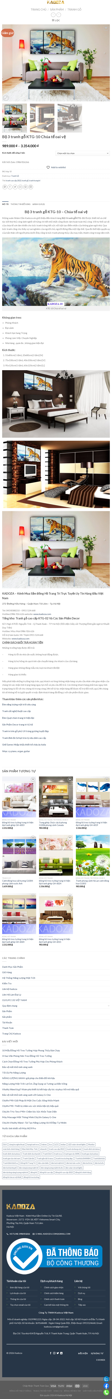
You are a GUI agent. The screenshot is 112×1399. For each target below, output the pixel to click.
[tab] (5, 204)
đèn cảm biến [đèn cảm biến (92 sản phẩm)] (43, 1163)
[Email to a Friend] (20, 187)
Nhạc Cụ (58, 1391)
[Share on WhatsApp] (4, 187)
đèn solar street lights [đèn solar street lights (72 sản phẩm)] (74, 1168)
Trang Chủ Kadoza (11, 1033)
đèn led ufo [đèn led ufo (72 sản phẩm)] (99, 1163)
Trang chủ (38, 9)
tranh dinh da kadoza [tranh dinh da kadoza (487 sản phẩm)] (11, 1154)
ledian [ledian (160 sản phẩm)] (63, 1144)
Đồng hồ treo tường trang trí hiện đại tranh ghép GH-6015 (54, 940)
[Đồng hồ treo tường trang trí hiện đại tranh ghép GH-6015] (56, 913)
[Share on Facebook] (10, 187)
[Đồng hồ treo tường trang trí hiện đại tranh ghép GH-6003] (19, 796)
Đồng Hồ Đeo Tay (72, 1391)
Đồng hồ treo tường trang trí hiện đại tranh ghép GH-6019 (91, 823)
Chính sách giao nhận (53, 1287)
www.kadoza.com (42, 614)
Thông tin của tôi (18, 1299)
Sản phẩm (7, 1016)
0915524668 (89, 1323)
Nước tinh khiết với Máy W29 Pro (19, 1128)
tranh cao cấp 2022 (13, 180)
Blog (80, 1299)
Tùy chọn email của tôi (20, 1305)
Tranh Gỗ (74, 9)
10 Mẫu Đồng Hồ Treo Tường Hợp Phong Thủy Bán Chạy (31, 1050)
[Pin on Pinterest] (25, 187)
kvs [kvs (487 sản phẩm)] (50, 1144)
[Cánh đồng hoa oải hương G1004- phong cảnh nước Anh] (19, 855)
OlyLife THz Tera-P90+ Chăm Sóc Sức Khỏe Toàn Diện (29, 1111)
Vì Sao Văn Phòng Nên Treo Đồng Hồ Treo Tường (27, 1055)
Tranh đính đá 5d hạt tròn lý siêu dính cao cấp (24, 737)
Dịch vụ (81, 1293)
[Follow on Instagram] (54, 1353)
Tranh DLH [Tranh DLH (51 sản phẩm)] (47, 1154)
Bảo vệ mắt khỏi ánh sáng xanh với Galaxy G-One (26, 1094)
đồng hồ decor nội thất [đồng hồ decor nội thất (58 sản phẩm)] (12, 1177)
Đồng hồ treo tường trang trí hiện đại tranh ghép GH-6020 (17, 940)
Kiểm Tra (6, 983)
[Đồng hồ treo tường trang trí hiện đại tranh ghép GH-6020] (19, 913)
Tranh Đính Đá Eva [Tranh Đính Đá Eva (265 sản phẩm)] (10, 1163)
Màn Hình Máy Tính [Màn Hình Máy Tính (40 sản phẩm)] (29, 1149)
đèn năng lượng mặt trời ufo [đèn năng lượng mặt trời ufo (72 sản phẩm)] (52, 1168)
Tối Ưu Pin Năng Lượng (14, 1072)
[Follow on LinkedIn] (61, 1353)
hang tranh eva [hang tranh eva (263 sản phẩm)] (33, 1144)
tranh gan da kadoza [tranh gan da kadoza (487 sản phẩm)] (90, 1154)
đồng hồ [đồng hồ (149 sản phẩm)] (34, 1172)
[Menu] (4, 3)
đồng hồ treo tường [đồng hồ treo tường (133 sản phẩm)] (31, 1177)
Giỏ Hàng (7, 972)
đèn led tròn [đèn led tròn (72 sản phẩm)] (87, 1163)
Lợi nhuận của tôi (18, 1293)
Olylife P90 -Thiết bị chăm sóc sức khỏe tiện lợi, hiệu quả (30, 1106)
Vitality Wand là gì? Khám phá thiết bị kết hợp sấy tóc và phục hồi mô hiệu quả (40, 1089)
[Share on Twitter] (15, 187)
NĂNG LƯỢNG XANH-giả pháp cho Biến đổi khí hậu (28, 1078)
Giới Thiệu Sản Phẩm (92, 1391)
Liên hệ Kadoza (9, 989)
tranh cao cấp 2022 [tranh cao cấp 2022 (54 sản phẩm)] (56, 1149)
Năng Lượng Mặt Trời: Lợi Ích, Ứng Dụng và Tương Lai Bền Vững (34, 1083)
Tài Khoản (7, 1022)
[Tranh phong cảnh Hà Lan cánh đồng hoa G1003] (93, 855)
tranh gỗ (25, 180)
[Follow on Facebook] (51, 1353)
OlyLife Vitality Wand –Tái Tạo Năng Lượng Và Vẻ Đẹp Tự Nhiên (34, 1122)
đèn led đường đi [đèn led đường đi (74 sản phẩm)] (9, 1168)
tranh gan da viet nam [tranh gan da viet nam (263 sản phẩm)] (11, 1158)
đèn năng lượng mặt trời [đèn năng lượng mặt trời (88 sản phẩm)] (28, 1168)
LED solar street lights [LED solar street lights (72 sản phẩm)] (77, 1144)
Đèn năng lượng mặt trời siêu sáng (19, 704)
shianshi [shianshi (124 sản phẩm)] (43, 1149)
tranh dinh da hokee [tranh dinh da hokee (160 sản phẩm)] (92, 1149)
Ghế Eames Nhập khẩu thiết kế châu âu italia (24, 744)
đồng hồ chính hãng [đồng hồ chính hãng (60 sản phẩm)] (83, 1172)
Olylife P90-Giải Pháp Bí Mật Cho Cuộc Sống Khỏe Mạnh (30, 1100)
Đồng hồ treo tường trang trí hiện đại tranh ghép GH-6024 (54, 882)
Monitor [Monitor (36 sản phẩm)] (91, 1144)
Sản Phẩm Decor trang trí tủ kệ (17, 724)
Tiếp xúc (82, 1305)
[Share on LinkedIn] (30, 187)
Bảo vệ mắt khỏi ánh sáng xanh (17, 1067)
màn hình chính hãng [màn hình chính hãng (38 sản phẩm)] (11, 1149)
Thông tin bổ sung (21, 204)
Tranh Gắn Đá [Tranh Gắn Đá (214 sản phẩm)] (28, 1158)
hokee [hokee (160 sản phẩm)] (44, 1144)
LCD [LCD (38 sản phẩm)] (56, 1144)
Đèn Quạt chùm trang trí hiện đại (18, 717)
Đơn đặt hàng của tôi (19, 1287)
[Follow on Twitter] (58, 1353)
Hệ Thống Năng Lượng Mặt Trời (18, 977)
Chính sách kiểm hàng (53, 1293)
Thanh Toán (8, 1028)
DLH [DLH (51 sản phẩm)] (5, 1144)
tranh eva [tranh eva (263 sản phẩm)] (58, 1154)
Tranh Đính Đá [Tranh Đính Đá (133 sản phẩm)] (99, 1158)
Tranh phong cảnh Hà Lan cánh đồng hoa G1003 (92, 882)
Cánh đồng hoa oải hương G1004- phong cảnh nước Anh (17, 882)
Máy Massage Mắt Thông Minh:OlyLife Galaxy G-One (29, 1117)
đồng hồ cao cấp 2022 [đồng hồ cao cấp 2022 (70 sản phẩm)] (64, 1172)
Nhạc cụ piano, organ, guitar (16, 751)
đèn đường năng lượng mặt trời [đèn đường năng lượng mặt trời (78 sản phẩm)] (15, 1172)
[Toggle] (109, 1005)
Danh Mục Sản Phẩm (12, 966)
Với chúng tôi (84, 1287)
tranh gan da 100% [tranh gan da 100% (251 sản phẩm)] (71, 1154)
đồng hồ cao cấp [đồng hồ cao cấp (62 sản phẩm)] (46, 1172)
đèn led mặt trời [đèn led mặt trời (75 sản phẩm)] (57, 1163)
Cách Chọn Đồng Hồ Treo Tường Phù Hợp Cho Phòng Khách (32, 1061)
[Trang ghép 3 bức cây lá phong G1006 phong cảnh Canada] (56, 796)
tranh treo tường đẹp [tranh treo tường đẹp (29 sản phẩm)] (64, 1158)
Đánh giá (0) (39, 204)
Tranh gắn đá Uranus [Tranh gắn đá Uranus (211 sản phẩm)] (45, 1158)
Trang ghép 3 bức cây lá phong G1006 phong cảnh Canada (53, 823)
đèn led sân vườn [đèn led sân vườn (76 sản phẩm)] (73, 1163)
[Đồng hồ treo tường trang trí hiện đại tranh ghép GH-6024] (56, 855)
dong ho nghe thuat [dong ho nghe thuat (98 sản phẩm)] (16, 1144)
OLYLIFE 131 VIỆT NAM (14, 1000)
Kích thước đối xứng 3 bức (13, 153)
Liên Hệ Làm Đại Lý (11, 994)
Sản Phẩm (57, 9)
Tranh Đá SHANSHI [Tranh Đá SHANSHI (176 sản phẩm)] (83, 1158)
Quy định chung (9, 1005)
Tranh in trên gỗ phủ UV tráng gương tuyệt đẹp (25, 731)
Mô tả (5, 204)
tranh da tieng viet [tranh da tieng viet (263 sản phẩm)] (74, 1149)
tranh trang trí (34, 180)
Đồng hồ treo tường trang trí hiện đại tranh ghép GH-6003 (17, 823)
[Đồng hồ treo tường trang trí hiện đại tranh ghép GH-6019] (93, 796)
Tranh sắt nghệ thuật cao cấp (16, 711)
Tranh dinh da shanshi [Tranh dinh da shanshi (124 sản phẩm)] (31, 1154)
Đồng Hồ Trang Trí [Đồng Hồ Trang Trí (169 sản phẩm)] (27, 1163)
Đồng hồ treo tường (20, 1391)
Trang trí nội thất (42, 1391)
